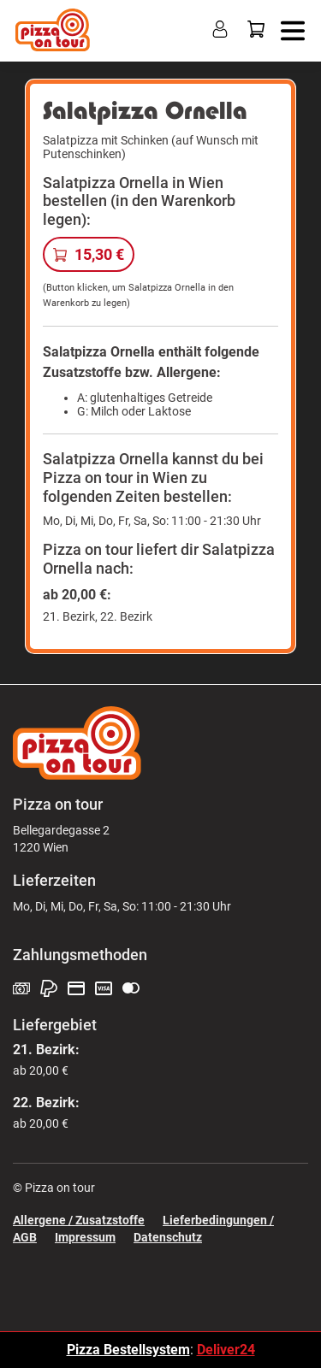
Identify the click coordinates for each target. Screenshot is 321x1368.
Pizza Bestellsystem (128, 1349)
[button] (289, 29)
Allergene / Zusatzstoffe (79, 1220)
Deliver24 (226, 1349)
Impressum (85, 1237)
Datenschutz (168, 1237)
